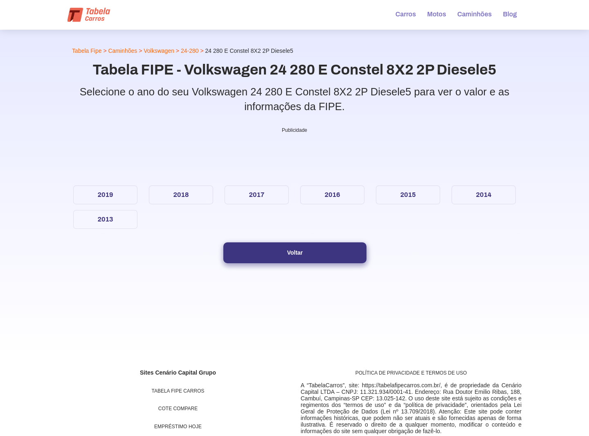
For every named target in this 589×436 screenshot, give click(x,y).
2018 (181, 194)
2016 (332, 194)
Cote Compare (178, 408)
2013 (105, 219)
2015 (408, 194)
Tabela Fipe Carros (178, 391)
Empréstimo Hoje (178, 426)
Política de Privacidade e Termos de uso (411, 373)
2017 (256, 194)
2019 (105, 194)
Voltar (295, 252)
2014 (483, 194)
